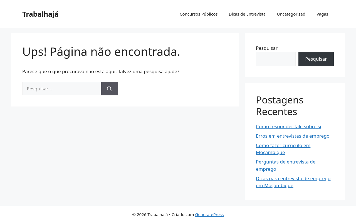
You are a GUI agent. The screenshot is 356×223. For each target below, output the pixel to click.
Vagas (322, 14)
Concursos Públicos (199, 14)
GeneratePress (209, 214)
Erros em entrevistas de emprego (293, 136)
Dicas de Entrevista (247, 14)
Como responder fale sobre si (288, 126)
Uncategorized (291, 14)
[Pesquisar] (109, 88)
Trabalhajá (40, 14)
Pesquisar (267, 48)
